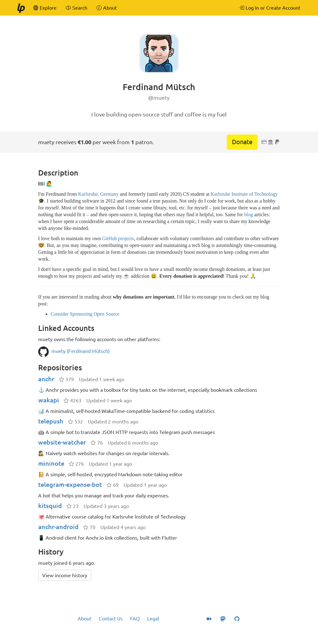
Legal (153, 618)
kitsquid (50, 505)
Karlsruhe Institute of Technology (244, 194)
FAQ (135, 618)
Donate (242, 141)
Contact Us (111, 618)
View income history (64, 575)
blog (248, 214)
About (84, 618)
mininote (51, 463)
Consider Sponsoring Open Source (85, 314)
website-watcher (62, 442)
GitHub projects (118, 238)
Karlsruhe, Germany (98, 194)
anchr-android (58, 526)
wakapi (48, 400)
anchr (46, 378)
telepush (50, 421)
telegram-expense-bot (70, 484)
